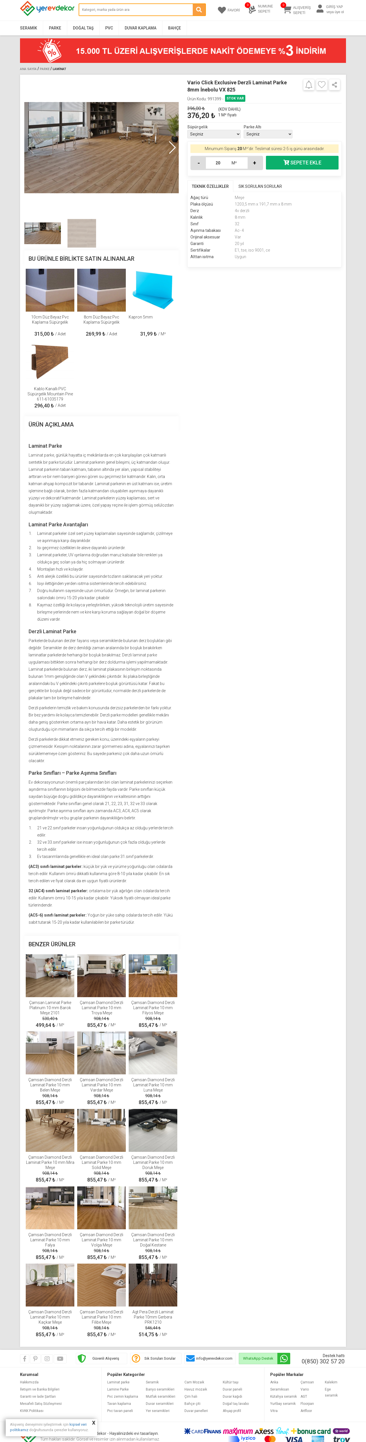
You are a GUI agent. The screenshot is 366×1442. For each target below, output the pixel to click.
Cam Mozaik (194, 1382)
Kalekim (331, 1382)
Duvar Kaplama (140, 28)
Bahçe (174, 28)
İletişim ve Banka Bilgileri (39, 1389)
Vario (305, 1389)
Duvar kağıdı (232, 1397)
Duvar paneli (232, 1389)
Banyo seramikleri (160, 1389)
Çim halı (190, 1397)
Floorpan (307, 1404)
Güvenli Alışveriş (105, 1358)
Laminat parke (41, 455)
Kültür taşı (230, 1382)
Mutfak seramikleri (160, 1397)
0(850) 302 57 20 (323, 1361)
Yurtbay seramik (283, 1404)
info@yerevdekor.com (214, 1358)
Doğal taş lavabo (236, 1404)
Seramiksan (279, 1389)
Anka (274, 1382)
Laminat (59, 69)
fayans (83, 640)
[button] (172, 147)
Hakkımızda (29, 1382)
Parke (55, 28)
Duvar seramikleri (160, 1404)
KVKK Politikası (31, 1411)
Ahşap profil (232, 1411)
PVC (109, 28)
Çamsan (307, 1382)
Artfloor (306, 1411)
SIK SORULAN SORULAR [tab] (260, 186)
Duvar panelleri (196, 1411)
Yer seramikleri (158, 1411)
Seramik (28, 28)
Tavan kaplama (119, 1404)
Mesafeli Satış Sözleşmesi (41, 1404)
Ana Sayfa (28, 69)
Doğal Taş (83, 28)
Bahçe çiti (192, 1404)
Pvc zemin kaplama (122, 1397)
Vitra (274, 1411)
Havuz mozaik (195, 1389)
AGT (304, 1397)
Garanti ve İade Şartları (38, 1397)
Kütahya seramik (283, 1397)
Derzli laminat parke (139, 655)
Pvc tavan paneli (120, 1411)
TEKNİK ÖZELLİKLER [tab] (210, 186)
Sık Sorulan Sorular (160, 1358)
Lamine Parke (118, 1389)
